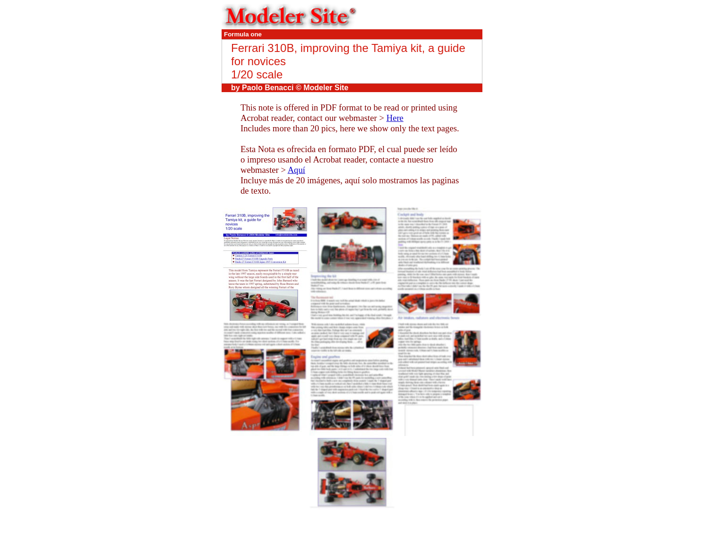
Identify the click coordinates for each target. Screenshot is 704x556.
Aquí (296, 170)
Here (395, 118)
